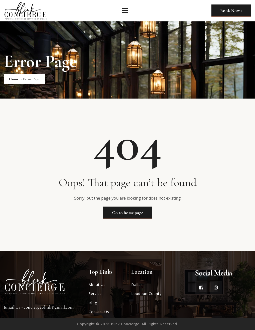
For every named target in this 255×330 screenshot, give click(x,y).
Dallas (137, 284)
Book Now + (231, 10)
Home (14, 78)
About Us (97, 284)
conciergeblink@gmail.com (49, 307)
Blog (93, 302)
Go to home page (127, 212)
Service (95, 293)
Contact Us (99, 311)
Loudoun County (146, 293)
